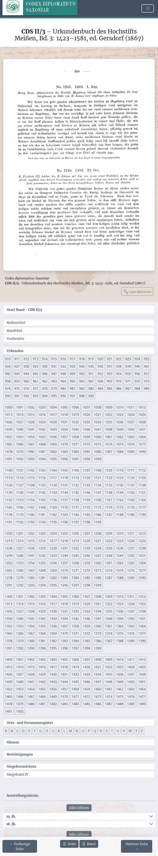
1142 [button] (42, 492)
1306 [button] (75, 596)
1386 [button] (97, 641)
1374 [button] (108, 633)
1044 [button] (64, 429)
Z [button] (142, 731)
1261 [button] (108, 563)
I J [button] (53, 731)
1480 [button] (31, 704)
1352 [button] (8, 626)
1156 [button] (53, 500)
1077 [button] (142, 444)
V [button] (124, 731)
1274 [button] (108, 570)
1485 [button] (86, 704)
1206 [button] (75, 533)
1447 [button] (97, 681)
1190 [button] (142, 514)
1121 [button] (97, 477)
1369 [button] (53, 633)
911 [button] (17, 359)
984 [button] (100, 388)
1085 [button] (86, 451)
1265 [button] (8, 570)
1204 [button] (53, 533)
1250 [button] (131, 555)
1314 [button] (19, 604)
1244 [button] (64, 555)
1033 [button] (86, 422)
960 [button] (26, 381)
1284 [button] (75, 578)
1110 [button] (119, 470)
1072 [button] (86, 444)
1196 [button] (64, 522)
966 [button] (82, 381)
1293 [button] (31, 585)
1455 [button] (42, 689)
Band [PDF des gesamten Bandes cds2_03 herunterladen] (88, 844)
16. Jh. (11, 824)
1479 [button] (19, 704)
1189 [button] (131, 514)
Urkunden (15, 351)
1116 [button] (42, 477)
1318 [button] (64, 604)
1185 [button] (86, 514)
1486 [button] (97, 704)
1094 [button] (42, 459)
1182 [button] (53, 514)
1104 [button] (53, 470)
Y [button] (136, 731)
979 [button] (54, 388)
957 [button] (146, 373)
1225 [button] (142, 541)
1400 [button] (8, 659)
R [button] (101, 731)
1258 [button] (75, 563)
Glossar (13, 742)
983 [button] (91, 388)
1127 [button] (19, 485)
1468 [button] (42, 696)
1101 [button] (19, 470)
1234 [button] (97, 548)
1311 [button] (131, 596)
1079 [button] (19, 451)
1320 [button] (86, 604)
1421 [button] (97, 667)
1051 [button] (142, 429)
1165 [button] (8, 507)
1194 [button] (42, 522)
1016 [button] (42, 414)
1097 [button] (75, 459)
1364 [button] (142, 626)
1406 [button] (75, 659)
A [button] (6, 731)
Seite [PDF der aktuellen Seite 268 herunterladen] (69, 844)
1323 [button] (119, 604)
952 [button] (100, 373)
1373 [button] (97, 633)
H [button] (46, 731)
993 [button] (35, 396)
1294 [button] (42, 585)
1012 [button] (142, 407)
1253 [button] (19, 563)
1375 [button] (119, 633)
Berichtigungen (20, 754)
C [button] (17, 731)
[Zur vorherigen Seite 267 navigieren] (19, 846)
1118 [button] (64, 477)
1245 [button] (75, 555)
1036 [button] (119, 422)
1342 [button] (42, 618)
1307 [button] (86, 596)
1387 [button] (108, 641)
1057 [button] (64, 437)
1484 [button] (75, 704)
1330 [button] (53, 611)
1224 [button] (131, 541)
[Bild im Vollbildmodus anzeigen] (151, 53)
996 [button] (63, 396)
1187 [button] (108, 514)
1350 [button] (131, 618)
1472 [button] (86, 696)
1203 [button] (42, 533)
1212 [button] (142, 533)
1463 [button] (131, 689)
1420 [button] (86, 667)
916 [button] (63, 359)
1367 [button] (31, 633)
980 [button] (63, 388)
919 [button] (91, 359)
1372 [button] (86, 633)
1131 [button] (64, 485)
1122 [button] (108, 477)
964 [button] (63, 381)
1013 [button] (8, 414)
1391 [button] (8, 648)
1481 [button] (42, 704)
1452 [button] (8, 689)
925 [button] (146, 359)
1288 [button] (119, 578)
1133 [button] (86, 485)
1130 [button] (53, 485)
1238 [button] (142, 548)
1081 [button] (42, 451)
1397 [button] (75, 648)
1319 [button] (75, 604)
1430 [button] (53, 674)
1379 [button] (19, 641)
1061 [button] (108, 437)
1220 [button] (86, 541)
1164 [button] (142, 500)
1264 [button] (142, 563)
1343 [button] (53, 618)
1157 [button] (64, 500)
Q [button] (95, 731)
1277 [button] (142, 570)
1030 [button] (53, 422)
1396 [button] (64, 648)
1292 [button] (19, 585)
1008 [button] (97, 407)
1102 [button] (31, 470)
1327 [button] (19, 611)
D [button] (23, 731)
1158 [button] (75, 500)
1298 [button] (86, 585)
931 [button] (54, 366)
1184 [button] (75, 514)
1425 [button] (142, 667)
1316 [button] (42, 604)
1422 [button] (108, 667)
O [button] (83, 731)
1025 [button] (142, 414)
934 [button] (82, 366)
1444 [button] (64, 681)
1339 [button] (8, 618)
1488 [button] (119, 704)
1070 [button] (64, 444)
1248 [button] (108, 555)
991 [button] (17, 396)
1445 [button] (75, 681)
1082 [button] (53, 451)
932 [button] (63, 366)
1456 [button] (53, 689)
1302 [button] (31, 596)
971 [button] (128, 381)
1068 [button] (42, 444)
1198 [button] (86, 522)
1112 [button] (142, 470)
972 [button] (137, 381)
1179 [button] (19, 514)
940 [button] (137, 366)
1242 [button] (42, 555)
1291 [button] (8, 585)
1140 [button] (19, 492)
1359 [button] (86, 626)
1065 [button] (8, 444)
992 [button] (26, 396)
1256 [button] (53, 563)
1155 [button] (42, 500)
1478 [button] (8, 704)
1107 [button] (86, 470)
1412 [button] (142, 659)
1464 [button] (142, 689)
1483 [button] (64, 704)
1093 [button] (31, 459)
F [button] (35, 731)
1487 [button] (108, 704)
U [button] (118, 731)
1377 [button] (142, 633)
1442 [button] (42, 681)
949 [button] (72, 373)
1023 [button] (119, 414)
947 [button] (54, 373)
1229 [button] (42, 548)
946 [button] (45, 373)
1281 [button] (42, 578)
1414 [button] (19, 667)
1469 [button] (53, 696)
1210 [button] (119, 533)
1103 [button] (42, 470)
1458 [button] (75, 689)
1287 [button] (108, 578)
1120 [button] (86, 477)
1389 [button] (131, 641)
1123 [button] (119, 477)
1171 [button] (75, 507)
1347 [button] (97, 618)
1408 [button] (97, 659)
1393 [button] (31, 648)
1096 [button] (64, 459)
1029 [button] (42, 422)
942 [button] (7, 373)
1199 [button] (97, 522)
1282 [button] (53, 578)
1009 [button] (108, 407)
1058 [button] (75, 437)
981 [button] (72, 388)
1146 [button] (86, 492)
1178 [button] (8, 514)
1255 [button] (42, 563)
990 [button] (7, 396)
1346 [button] (86, 618)
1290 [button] (142, 578)
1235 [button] (108, 548)
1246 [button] (86, 555)
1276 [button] (131, 570)
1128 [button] (31, 485)
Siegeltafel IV (17, 774)
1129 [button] (42, 485)
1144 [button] (64, 492)
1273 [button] (97, 570)
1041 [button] (31, 429)
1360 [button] (97, 626)
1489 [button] (131, 704)
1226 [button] (8, 548)
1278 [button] (8, 578)
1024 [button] (131, 414)
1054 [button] (31, 437)
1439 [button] (8, 681)
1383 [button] (64, 641)
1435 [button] (108, 674)
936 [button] (100, 366)
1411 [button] (131, 659)
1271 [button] (75, 570)
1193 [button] (31, 522)
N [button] (77, 731)
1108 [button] (97, 470)
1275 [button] (119, 570)
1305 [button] (64, 596)
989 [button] (146, 388)
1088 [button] (119, 451)
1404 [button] (53, 659)
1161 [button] (108, 500)
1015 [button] (31, 414)
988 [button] (137, 388)
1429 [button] (42, 674)
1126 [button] (8, 485)
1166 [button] (19, 507)
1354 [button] (31, 626)
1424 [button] (131, 667)
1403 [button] (42, 659)
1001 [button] (19, 407)
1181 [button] (42, 514)
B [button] (12, 731)
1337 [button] (131, 611)
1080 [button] (31, 451)
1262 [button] (119, 563)
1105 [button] (64, 470)
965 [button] (72, 381)
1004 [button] (53, 407)
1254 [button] (31, 563)
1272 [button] (86, 570)
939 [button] (128, 366)
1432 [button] (75, 674)
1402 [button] (31, 659)
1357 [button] (64, 626)
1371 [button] (75, 633)
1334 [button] (97, 611)
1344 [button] (64, 618)
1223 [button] (119, 541)
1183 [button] (64, 514)
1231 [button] (64, 548)
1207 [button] (86, 533)
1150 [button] (131, 492)
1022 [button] (108, 414)
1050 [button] (131, 429)
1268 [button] (42, 570)
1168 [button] (42, 507)
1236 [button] (119, 548)
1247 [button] (97, 555)
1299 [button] (97, 585)
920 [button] (100, 359)
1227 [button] (19, 548)
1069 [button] (53, 444)
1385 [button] (86, 641)
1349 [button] (119, 618)
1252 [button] (8, 563)
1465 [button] (8, 696)
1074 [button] (108, 444)
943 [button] (17, 373)
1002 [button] (31, 407)
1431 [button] (64, 674)
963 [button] (54, 381)
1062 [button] (119, 437)
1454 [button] (31, 689)
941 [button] (146, 366)
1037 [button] (131, 422)
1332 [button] (75, 611)
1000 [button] (8, 407)
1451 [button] (142, 681)
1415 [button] (31, 667)
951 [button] (91, 373)
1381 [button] (42, 641)
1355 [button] (42, 626)
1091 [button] (8, 459)
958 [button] (7, 381)
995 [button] (54, 396)
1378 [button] (8, 641)
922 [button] (119, 359)
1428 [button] (31, 674)
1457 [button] (64, 689)
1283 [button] (64, 578)
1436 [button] (119, 674)
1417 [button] (53, 667)
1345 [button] (75, 618)
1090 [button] (142, 451)
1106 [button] (75, 470)
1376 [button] (131, 633)
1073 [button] (97, 444)
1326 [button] (8, 611)
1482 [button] (53, 704)
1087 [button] (108, 451)
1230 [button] (53, 548)
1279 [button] (19, 578)
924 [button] (137, 359)
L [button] (64, 731)
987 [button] (128, 388)
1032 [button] (75, 422)
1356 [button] (53, 626)
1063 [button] (131, 437)
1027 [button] (19, 422)
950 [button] (82, 373)
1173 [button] (97, 507)
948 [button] (63, 373)
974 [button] (7, 388)
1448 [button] (108, 681)
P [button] (89, 731)
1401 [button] (19, 659)
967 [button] (91, 381)
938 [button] (119, 366)
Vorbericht (15, 339)
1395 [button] (53, 648)
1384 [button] (75, 641)
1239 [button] (8, 555)
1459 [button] (86, 689)
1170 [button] (64, 507)
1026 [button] (8, 422)
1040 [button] (19, 429)
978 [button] (45, 388)
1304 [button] (53, 596)
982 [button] (82, 388)
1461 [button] (108, 689)
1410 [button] (119, 659)
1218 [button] (64, 541)
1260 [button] (97, 563)
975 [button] (17, 388)
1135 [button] (108, 485)
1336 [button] (119, 611)
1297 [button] (75, 585)
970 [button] (119, 381)
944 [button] (26, 373)
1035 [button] (108, 422)
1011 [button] (131, 407)
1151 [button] (142, 492)
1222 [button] (108, 541)
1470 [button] (64, 696)
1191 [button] (8, 522)
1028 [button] (31, 422)
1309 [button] (108, 596)
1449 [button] (119, 681)
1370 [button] (64, 633)
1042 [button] (42, 429)
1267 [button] (31, 570)
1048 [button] (108, 429)
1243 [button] (53, 555)
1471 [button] (75, 696)
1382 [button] (53, 641)
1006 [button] (75, 407)
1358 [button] (75, 626)
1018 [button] (64, 414)
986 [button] (119, 388)
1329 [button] (42, 611)
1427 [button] (19, 674)
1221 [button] (97, 541)
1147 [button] (97, 492)
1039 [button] (8, 429)
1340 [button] (19, 618)
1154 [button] (31, 500)
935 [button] (91, 366)
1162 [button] (119, 500)
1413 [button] (8, 667)
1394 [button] (42, 648)
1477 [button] (142, 696)
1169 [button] (53, 507)
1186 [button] (97, 514)
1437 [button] (131, 674)
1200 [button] (8, 533)
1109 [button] (108, 470)
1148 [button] (108, 492)
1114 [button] (19, 477)
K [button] (59, 731)
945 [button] (35, 373)
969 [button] (109, 381)
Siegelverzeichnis (21, 766)
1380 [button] (31, 641)
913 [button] (35, 359)
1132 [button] (75, 485)
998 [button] (82, 396)
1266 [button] (19, 570)
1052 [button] (8, 437)
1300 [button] (8, 596)
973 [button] (146, 381)
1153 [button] (19, 500)
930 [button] (45, 366)
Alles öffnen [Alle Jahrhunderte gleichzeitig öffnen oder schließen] (79, 808)
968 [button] (100, 381)
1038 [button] (142, 422)
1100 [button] (8, 470)
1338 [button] (142, 611)
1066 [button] (19, 444)
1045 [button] (75, 429)
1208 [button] (97, 533)
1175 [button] (119, 507)
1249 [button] (119, 555)
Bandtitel (14, 331)
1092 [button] (19, 459)
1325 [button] (142, 604)
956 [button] (137, 373)
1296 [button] (64, 585)
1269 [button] (53, 570)
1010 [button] (119, 407)
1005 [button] (64, 407)
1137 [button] (131, 485)
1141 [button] (31, 492)
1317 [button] (53, 604)
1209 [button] (108, 533)
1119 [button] (75, 477)
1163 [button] (131, 500)
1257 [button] (64, 563)
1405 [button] (64, 659)
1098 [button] (86, 459)
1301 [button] (19, 596)
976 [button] (26, 388)
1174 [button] (108, 507)
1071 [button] (75, 444)
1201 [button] (19, 533)
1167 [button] (31, 507)
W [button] (130, 731)
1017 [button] (53, 414)
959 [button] (17, 381)
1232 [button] (75, 548)
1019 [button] (75, 414)
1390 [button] (142, 641)
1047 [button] (97, 429)
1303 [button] (42, 596)
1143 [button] (53, 492)
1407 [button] (86, 659)
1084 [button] (75, 451)
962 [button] (45, 381)
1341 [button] (31, 618)
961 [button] (35, 381)
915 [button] (54, 359)
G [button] (40, 731)
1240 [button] (19, 555)
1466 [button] (19, 696)
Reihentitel (16, 323)
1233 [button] (86, 548)
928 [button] (26, 366)
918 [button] (82, 359)
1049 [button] (119, 429)
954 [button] (119, 373)
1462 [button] (119, 689)
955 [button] (128, 373)
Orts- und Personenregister (30, 723)
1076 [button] (131, 444)
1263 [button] (131, 563)
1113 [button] (8, 477)
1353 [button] (19, 626)
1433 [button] (86, 674)
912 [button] (26, 359)
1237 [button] (131, 548)
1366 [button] (19, 633)
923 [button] (128, 359)
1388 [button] (119, 641)
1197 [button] (75, 522)
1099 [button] (97, 459)
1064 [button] (142, 437)
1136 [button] (119, 485)
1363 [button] (131, 626)
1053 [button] (19, 437)
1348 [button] (108, 618)
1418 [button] (64, 667)
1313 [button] (8, 604)
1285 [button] (86, 578)
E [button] (29, 731)
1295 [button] (53, 585)
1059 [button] (86, 437)
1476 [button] (131, 696)
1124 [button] (131, 477)
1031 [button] (64, 422)
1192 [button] (19, 522)
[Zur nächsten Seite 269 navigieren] (136, 846)
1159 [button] (86, 500)
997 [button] (72, 396)
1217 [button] (53, 541)
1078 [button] (8, 451)
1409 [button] (108, 659)
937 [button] (109, 366)
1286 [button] (97, 578)
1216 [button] (42, 541)
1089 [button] (131, 451)
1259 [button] (86, 563)
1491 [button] (8, 711)
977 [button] (35, 388)
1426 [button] (8, 674)
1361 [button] (108, 626)
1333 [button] (86, 611)
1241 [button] (31, 555)
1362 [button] (119, 626)
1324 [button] (131, 604)
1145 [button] (75, 492)
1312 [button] (142, 596)
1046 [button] (86, 429)
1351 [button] (142, 618)
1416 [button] (42, 667)
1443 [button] (53, 681)
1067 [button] (31, 444)
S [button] (106, 731)
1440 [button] (19, 681)
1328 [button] (31, 611)
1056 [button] (53, 437)
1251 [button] (142, 555)
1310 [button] (119, 596)
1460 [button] (97, 689)
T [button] (112, 731)
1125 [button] (142, 477)
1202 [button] (31, 533)
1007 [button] (86, 407)
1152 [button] (8, 500)
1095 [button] (53, 459)
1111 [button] (131, 470)
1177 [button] (142, 507)
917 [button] (72, 359)
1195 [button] (53, 522)
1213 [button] (8, 541)
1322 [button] (108, 604)
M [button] (70, 731)
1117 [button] (53, 477)
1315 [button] (31, 604)
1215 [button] (31, 541)
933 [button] (72, 366)
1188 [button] (119, 514)
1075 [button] (119, 444)
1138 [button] (142, 485)
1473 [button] (97, 696)
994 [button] (45, 396)
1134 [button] (97, 485)
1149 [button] (119, 492)
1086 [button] (97, 451)
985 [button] (109, 388)
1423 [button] (119, 667)
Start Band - (24, 310)
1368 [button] (42, 633)
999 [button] (91, 396)
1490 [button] (142, 704)
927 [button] (17, 366)
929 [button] (35, 366)
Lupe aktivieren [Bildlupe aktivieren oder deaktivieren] (137, 291)
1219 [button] (75, 541)
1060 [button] (97, 437)
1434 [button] (97, 674)
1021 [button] (97, 414)
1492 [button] (19, 711)
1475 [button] (119, 696)
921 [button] (109, 359)
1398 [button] (86, 648)
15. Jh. (11, 816)
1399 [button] (97, 648)
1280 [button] (31, 578)
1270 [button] (64, 570)
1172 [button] (86, 507)
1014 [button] (19, 414)
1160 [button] (97, 500)
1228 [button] (31, 548)
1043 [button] (53, 429)
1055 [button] (42, 437)
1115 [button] (31, 477)
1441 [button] (31, 681)
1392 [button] (19, 648)
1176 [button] (131, 507)
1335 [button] (108, 611)
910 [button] (7, 359)
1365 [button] (8, 633)
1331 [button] (64, 611)
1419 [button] (75, 667)
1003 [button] (42, 407)
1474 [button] (108, 696)
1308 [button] (97, 596)
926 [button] (7, 366)
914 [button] (45, 359)
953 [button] (109, 373)
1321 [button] (97, 604)
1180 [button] (31, 514)
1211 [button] (131, 533)
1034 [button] (97, 422)
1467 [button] (31, 696)
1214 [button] (19, 541)
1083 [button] (64, 451)
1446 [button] (86, 681)
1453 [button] (19, 689)
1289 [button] (131, 578)
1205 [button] (64, 533)
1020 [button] (86, 414)
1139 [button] (8, 492)
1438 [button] (142, 674)
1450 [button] (131, 681)
